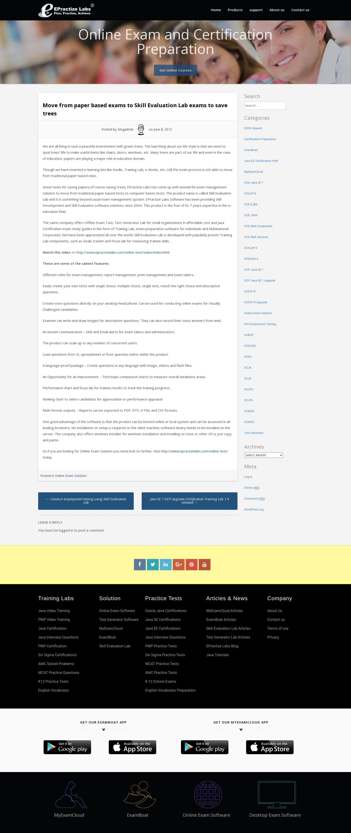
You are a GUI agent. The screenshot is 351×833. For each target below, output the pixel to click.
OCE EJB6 (250, 204)
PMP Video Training (54, 619)
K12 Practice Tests (53, 681)
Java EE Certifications (162, 628)
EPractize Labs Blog (222, 646)
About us (276, 9)
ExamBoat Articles (221, 619)
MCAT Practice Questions (58, 672)
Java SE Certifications (162, 619)
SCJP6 (248, 400)
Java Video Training (54, 611)
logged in (66, 530)
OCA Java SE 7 (254, 182)
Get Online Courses (175, 68)
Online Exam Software (117, 611)
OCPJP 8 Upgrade (255, 302)
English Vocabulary (53, 690)
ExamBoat (251, 150)
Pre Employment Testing (260, 324)
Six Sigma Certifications (57, 655)
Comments (254, 498)
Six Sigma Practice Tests (165, 655)
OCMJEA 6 (251, 258)
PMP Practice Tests (161, 646)
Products (235, 9)
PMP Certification (52, 646)
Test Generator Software (118, 619)
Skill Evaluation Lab (114, 646)
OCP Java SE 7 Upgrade (259, 280)
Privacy (273, 637)
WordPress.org (254, 509)
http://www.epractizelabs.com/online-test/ (194, 451)
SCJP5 (248, 389)
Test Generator (254, 433)
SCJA (248, 367)
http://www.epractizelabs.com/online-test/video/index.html (123, 252)
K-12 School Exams (160, 681)
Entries (252, 488)
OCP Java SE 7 (254, 269)
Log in (248, 476)
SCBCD (249, 335)
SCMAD (249, 411)
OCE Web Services (256, 237)
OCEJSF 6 (250, 248)
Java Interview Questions (58, 637)
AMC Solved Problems (56, 664)
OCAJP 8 (250, 193)
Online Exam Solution (71, 476)
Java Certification (52, 628)
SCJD (248, 378)
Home (216, 9)
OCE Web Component (258, 226)
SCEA (248, 356)
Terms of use (277, 628)
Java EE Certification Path (261, 161)
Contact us (300, 9)
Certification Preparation (260, 139)
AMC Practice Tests (161, 672)
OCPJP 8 (250, 291)
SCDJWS (250, 345)
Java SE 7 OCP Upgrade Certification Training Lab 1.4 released (189, 501)
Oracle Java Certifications (166, 611)
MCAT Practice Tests (162, 664)
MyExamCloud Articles (224, 611)
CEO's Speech (253, 128)
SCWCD (249, 422)
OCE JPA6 (250, 215)
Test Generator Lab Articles (228, 637)
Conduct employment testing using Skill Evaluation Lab (86, 501)
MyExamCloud (253, 171)
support (256, 9)
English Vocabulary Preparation (170, 690)
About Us (274, 611)
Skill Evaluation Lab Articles (228, 628)
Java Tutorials (217, 655)
